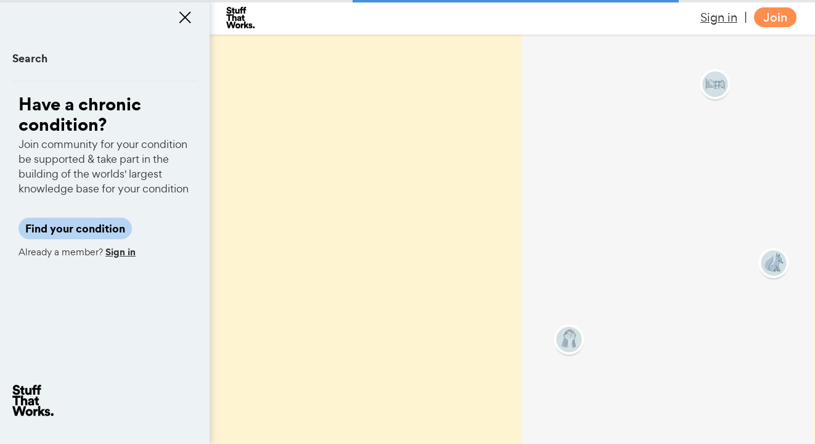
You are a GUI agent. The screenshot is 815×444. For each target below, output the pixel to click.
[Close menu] (185, 17)
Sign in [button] (718, 17)
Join (775, 17)
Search (29, 58)
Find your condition (75, 228)
